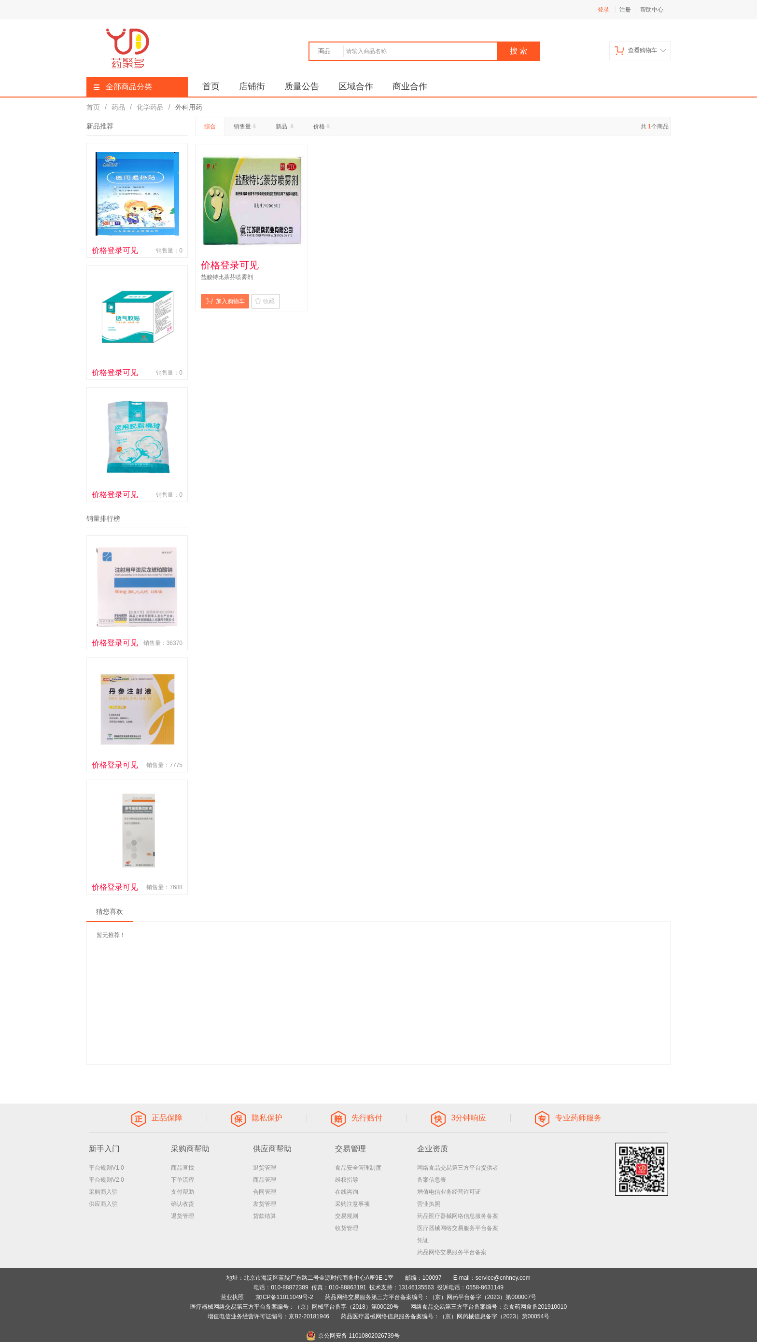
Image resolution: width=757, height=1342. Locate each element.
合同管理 (264, 1191)
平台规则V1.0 (106, 1167)
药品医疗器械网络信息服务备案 (457, 1216)
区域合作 (355, 86)
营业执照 (428, 1204)
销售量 (246, 126)
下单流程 (182, 1179)
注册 (625, 9)
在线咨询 (346, 1191)
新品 (286, 126)
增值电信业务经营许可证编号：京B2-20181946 (268, 1316)
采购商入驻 (103, 1191)
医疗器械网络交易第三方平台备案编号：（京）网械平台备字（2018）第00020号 (294, 1306)
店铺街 (252, 86)
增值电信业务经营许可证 (449, 1191)
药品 (118, 107)
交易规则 (346, 1216)
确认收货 (182, 1204)
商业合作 (410, 86)
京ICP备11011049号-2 (284, 1297)
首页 (211, 86)
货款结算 (264, 1216)
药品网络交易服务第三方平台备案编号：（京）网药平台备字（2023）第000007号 (431, 1297)
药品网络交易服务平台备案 (452, 1252)
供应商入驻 (103, 1204)
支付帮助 (182, 1191)
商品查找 (182, 1167)
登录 (603, 9)
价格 (322, 126)
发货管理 (264, 1204)
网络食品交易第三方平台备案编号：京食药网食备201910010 (488, 1306)
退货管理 (182, 1216)
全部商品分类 (123, 87)
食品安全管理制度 (358, 1167)
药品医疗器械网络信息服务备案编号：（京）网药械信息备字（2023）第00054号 (445, 1316)
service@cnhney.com (503, 1277)
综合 (210, 126)
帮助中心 (651, 9)
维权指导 (346, 1179)
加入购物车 (225, 301)
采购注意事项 (352, 1204)
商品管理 (264, 1179)
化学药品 (150, 107)
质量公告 (301, 86)
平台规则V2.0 (106, 1179)
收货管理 (346, 1228)
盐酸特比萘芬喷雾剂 (227, 277)
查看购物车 (640, 50)
